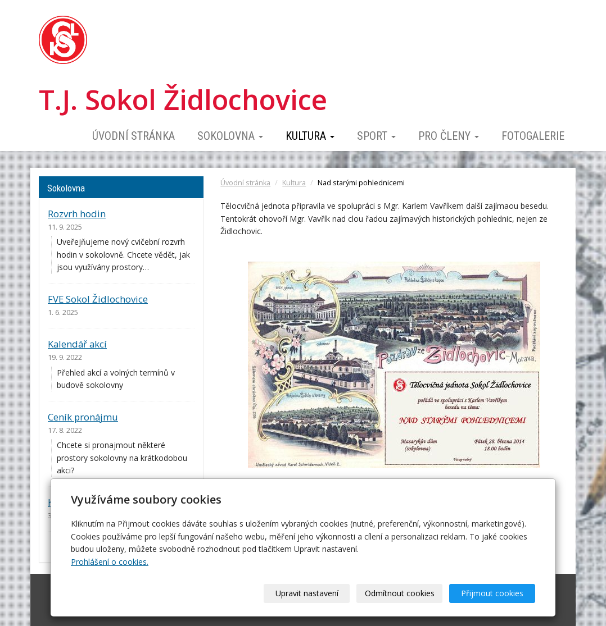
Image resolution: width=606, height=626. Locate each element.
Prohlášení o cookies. (109, 561)
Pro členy (448, 136)
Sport (376, 136)
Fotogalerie (532, 136)
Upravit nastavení (306, 593)
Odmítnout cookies (400, 593)
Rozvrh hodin (77, 213)
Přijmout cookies (492, 593)
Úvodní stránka (133, 136)
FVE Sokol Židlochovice (98, 299)
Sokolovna (230, 136)
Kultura (310, 136)
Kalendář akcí (77, 343)
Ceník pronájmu (83, 416)
